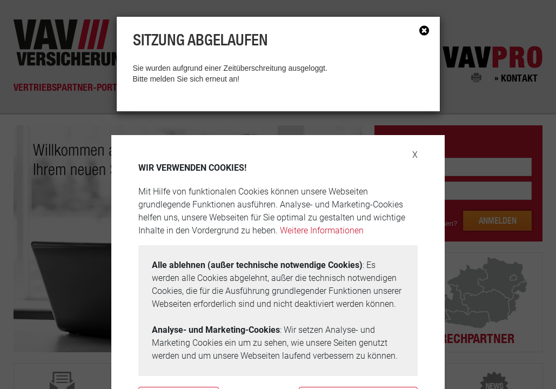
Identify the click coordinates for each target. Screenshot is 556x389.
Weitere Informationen (322, 230)
